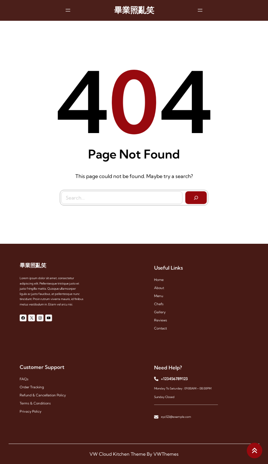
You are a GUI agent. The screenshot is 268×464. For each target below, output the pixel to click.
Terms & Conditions (37, 401)
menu (163, 296)
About (163, 289)
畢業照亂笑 (134, 10)
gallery (164, 310)
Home (163, 282)
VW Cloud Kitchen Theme (117, 454)
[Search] (195, 196)
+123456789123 (176, 380)
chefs (163, 303)
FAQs (28, 380)
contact (164, 324)
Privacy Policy (33, 408)
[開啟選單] (67, 9)
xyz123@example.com (177, 412)
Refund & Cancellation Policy (44, 394)
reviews (164, 317)
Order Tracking (34, 387)
